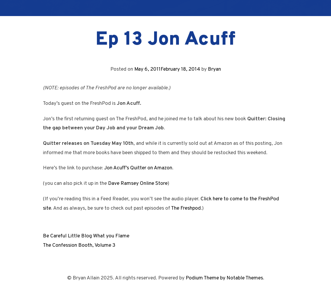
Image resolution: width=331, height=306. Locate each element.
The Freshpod (186, 208)
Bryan (214, 69)
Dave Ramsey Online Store (138, 183)
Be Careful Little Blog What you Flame (86, 236)
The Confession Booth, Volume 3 (79, 245)
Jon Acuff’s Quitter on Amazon (138, 168)
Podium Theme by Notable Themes (224, 278)
